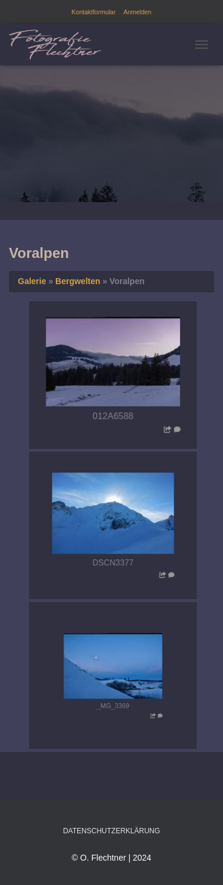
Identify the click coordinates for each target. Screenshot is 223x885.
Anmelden (137, 11)
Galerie (32, 281)
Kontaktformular (93, 11)
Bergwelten (77, 281)
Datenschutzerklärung (111, 831)
